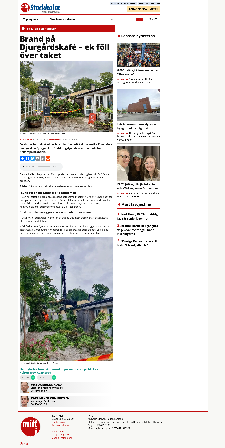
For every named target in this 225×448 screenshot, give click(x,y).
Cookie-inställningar (62, 437)
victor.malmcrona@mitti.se (47, 387)
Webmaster (58, 431)
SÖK (139, 19)
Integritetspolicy (60, 434)
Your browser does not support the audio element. (41, 167)
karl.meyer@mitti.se (43, 401)
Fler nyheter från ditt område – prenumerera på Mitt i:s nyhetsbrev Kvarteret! (59, 371)
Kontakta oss (59, 422)
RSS (24, 444)
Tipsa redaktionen (61, 425)
